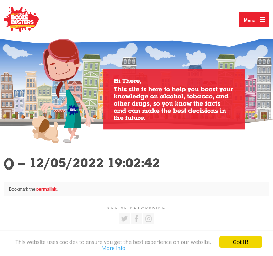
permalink (46, 189)
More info (113, 250)
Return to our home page (28, 19)
